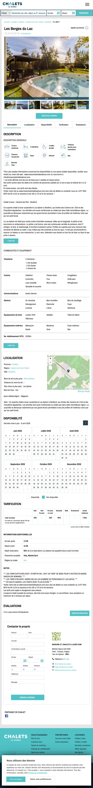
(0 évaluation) (26, 33)
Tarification (63, 124)
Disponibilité (46, 124)
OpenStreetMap (77, 389)
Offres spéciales (80, 748)
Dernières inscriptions (82, 745)
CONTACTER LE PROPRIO (49, 116)
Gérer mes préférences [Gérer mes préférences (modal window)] (40, 779)
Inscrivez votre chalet (62, 738)
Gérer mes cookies (38, 752)
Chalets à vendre (81, 741)
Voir (25, 560)
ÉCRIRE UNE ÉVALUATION (80, 613)
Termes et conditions (38, 745)
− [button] (50, 362)
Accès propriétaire (61, 741)
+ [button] (50, 359)
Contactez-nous (36, 741)
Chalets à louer (80, 738)
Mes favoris (79, 752)
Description (12, 124)
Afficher (65, 659)
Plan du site (35, 738)
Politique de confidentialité (40, 748)
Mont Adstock (29, 378)
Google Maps (84, 391)
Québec (15, 364)
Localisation (29, 124)
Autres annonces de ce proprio (65, 670)
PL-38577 (56, 22)
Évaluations (81, 124)
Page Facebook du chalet (64, 667)
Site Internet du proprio (63, 664)
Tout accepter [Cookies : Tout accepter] (16, 779)
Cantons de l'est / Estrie (20, 368)
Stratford (12, 371)
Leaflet (67, 389)
